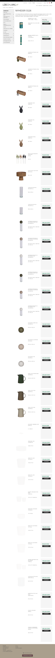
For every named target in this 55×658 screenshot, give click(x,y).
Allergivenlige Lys (6, 35)
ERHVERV (30, 2)
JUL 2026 (5, 32)
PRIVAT (34, 2)
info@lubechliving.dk (8, 651)
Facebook (25, 652)
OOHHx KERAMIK (6, 19)
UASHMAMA (5, 30)
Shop (37, 5)
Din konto (25, 2)
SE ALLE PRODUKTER (7, 42)
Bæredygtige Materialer (7, 40)
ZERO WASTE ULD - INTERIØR (8, 28)
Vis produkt (46, 23)
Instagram (30, 652)
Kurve (4, 22)
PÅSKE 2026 (5, 12)
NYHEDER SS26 (6, 10)
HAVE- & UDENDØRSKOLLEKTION (7, 25)
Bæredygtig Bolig (6, 33)
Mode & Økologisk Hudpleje (8, 37)
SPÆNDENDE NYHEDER (27, 655)
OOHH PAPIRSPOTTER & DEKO (7, 14)
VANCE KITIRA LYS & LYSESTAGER (7, 17)
